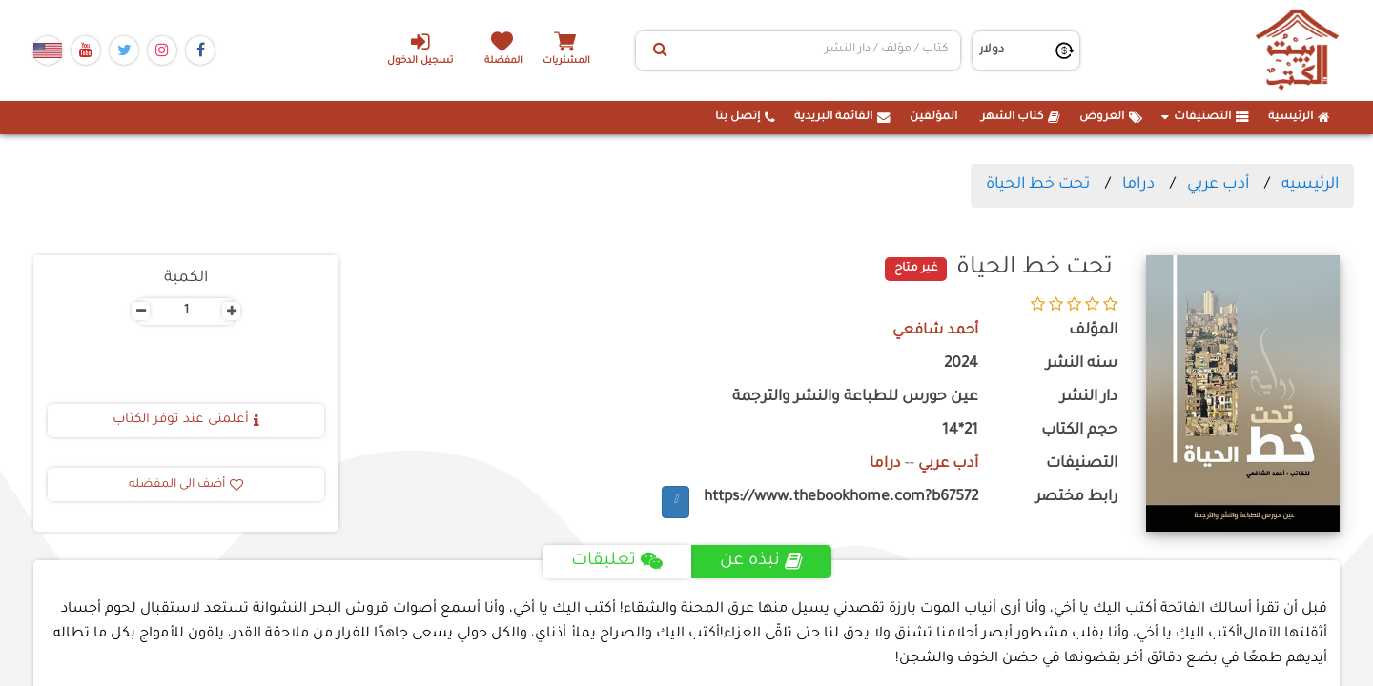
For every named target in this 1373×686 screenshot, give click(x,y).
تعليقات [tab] (616, 562)
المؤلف (1093, 331)
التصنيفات (1205, 117)
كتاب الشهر (1020, 117)
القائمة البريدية (842, 117)
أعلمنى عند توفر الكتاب (186, 420)
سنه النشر (1081, 364)
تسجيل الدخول (418, 48)
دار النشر (1088, 398)
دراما (1138, 184)
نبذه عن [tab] (761, 562)
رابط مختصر (1076, 498)
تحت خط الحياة (1038, 184)
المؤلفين (933, 117)
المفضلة (505, 61)
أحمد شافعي (934, 331)
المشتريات (571, 61)
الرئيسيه (1310, 184)
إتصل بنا (745, 117)
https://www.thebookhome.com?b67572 (841, 498)
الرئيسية (1299, 117)
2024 (961, 364)
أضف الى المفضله (186, 485)
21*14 (960, 431)
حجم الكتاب (1079, 431)
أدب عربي (1218, 184)
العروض (1110, 117)
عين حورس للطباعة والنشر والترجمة (855, 398)
